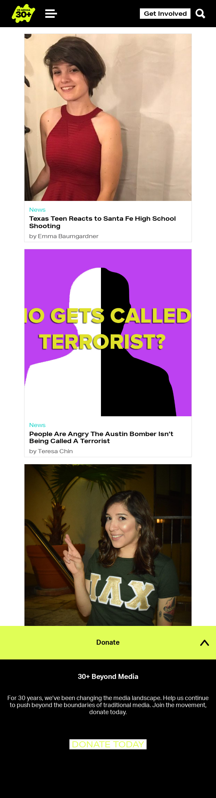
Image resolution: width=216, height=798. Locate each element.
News (37, 209)
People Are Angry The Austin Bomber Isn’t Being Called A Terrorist (101, 437)
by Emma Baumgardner (64, 236)
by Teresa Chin (51, 451)
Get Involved (165, 13)
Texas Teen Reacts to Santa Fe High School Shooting (102, 222)
